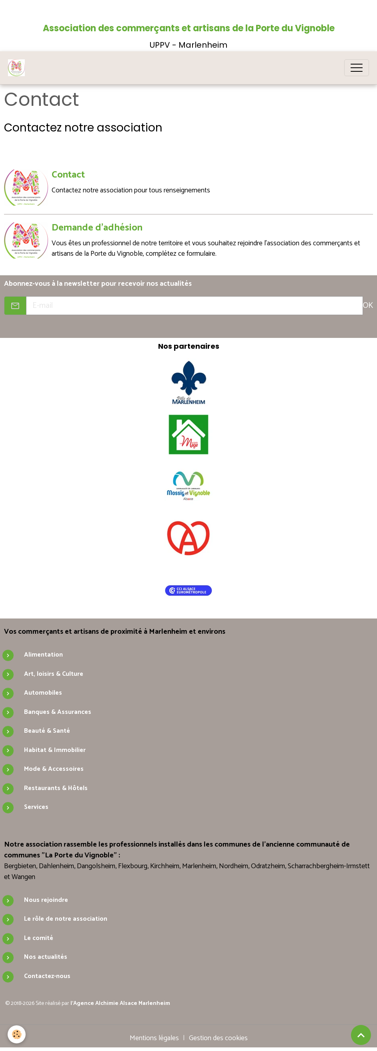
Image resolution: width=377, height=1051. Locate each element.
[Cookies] (17, 1034)
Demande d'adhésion (97, 227)
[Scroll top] (361, 1035)
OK (368, 304)
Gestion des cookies (218, 1037)
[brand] (18, 67)
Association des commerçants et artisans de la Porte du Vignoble (189, 28)
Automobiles (43, 692)
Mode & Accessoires (54, 768)
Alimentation (43, 654)
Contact (68, 175)
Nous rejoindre (46, 899)
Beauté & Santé (47, 730)
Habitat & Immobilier (55, 749)
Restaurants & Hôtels (56, 787)
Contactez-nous (47, 975)
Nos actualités (45, 956)
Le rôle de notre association (65, 918)
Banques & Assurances (57, 711)
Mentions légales (154, 1037)
